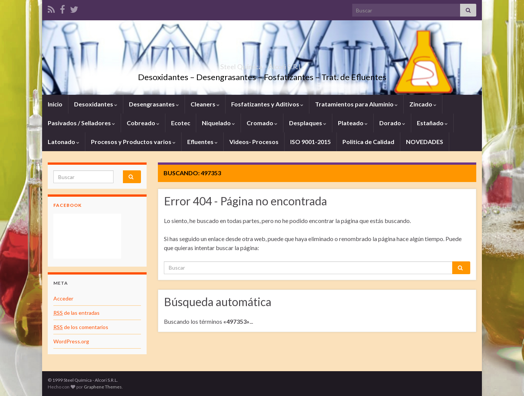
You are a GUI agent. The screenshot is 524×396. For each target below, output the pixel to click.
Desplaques (307, 122)
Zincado (422, 104)
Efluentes (202, 141)
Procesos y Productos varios (133, 141)
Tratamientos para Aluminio (356, 104)
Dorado (392, 122)
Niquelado (218, 122)
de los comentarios (80, 327)
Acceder (63, 298)
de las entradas (76, 313)
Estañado (432, 122)
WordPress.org (71, 341)
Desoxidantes (95, 104)
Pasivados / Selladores (81, 122)
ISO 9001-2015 (310, 141)
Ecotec (180, 122)
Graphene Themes (103, 387)
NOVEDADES (424, 141)
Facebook (67, 205)
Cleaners (205, 104)
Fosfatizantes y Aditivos (267, 104)
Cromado (262, 122)
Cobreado (143, 122)
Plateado (353, 122)
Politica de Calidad (368, 141)
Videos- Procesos (254, 141)
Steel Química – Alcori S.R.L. (262, 64)
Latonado (63, 141)
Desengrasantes (154, 104)
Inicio (55, 104)
